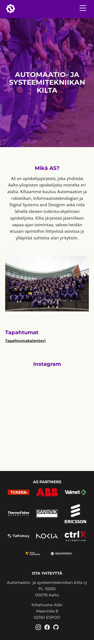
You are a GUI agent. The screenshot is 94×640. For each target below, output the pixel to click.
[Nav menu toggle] (83, 9)
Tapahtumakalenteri (25, 340)
